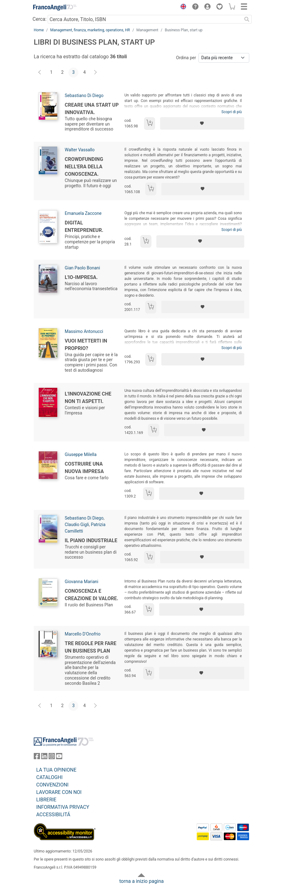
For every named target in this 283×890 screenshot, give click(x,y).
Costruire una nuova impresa (84, 467)
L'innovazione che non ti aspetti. (88, 397)
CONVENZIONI (52, 785)
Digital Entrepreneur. (84, 226)
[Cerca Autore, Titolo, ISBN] (145, 19)
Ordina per (186, 57)
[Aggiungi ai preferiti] (202, 123)
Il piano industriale (91, 540)
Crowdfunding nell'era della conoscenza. (84, 166)
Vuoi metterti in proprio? (86, 344)
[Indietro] (40, 72)
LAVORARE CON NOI (58, 792)
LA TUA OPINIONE (56, 770)
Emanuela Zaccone (83, 213)
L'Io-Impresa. (81, 277)
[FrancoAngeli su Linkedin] (44, 757)
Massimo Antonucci (84, 331)
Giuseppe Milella (81, 454)
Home (39, 30)
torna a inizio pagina (141, 881)
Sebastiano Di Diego (84, 95)
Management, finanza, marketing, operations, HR (90, 30)
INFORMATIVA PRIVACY (62, 807)
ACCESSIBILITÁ (53, 814)
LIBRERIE (46, 800)
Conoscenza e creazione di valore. (91, 594)
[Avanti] (96, 72)
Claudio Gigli (77, 524)
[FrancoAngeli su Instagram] (52, 757)
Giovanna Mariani (81, 581)
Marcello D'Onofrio (82, 633)
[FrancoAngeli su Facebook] (37, 757)
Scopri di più (231, 112)
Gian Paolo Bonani (82, 267)
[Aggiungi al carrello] (149, 123)
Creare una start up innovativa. (92, 108)
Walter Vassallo (80, 149)
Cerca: (39, 19)
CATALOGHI (49, 777)
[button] (181, 7)
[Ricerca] (247, 19)
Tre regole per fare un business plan (90, 647)
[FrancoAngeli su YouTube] (59, 757)
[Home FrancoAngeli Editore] (54, 7)
